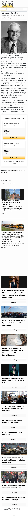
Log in (16, 161)
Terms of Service (11, 508)
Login (9, 9)
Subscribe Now (14, 137)
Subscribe (3, 9)
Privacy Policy (17, 508)
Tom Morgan (12, 171)
